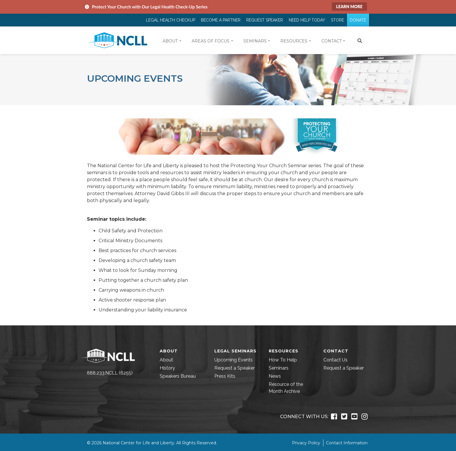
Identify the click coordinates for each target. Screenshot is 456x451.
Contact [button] (331, 41)
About (166, 360)
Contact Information (347, 442)
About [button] (170, 41)
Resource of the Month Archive (286, 388)
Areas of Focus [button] (210, 41)
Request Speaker (264, 20)
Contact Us (335, 360)
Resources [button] (293, 41)
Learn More (349, 6)
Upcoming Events (233, 360)
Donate (358, 20)
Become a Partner (221, 20)
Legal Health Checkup (170, 20)
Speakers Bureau (178, 376)
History (167, 368)
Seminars (278, 368)
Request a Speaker (234, 368)
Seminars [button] (255, 41)
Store (337, 20)
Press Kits (224, 376)
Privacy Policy (306, 442)
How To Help (283, 360)
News (275, 376)
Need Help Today (307, 20)
